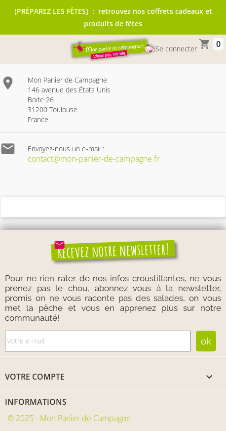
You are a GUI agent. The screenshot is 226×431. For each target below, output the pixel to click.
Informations (36, 401)
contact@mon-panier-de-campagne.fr (93, 158)
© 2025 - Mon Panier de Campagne (69, 418)
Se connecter (169, 49)
